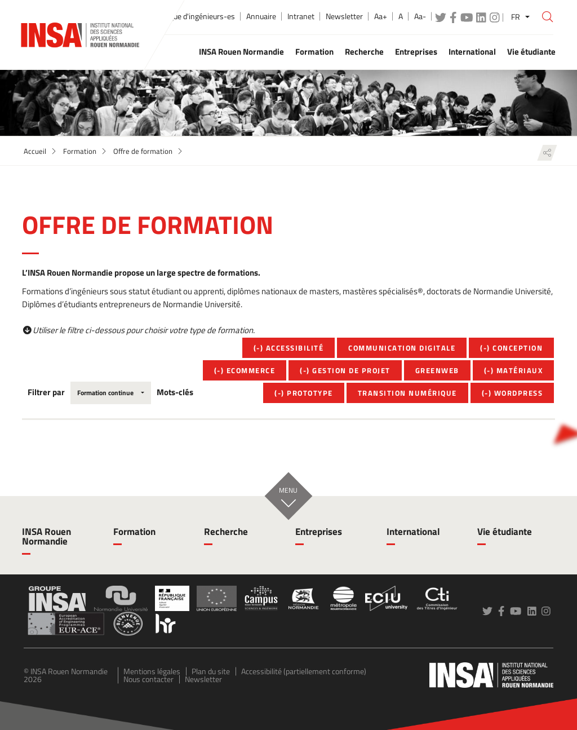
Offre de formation (142, 151)
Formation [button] (314, 51)
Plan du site (211, 671)
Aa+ (380, 16)
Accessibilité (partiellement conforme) (303, 671)
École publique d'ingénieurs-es (185, 16)
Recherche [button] (364, 51)
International (413, 531)
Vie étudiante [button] (531, 51)
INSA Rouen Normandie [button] (241, 51)
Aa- (420, 16)
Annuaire (261, 16)
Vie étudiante (504, 531)
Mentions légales (151, 671)
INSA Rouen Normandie (46, 536)
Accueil (35, 151)
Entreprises (318, 531)
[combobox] (110, 393)
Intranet (300, 16)
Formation (79, 151)
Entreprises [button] (416, 51)
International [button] (472, 51)
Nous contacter (148, 679)
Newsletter (344, 16)
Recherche (226, 531)
